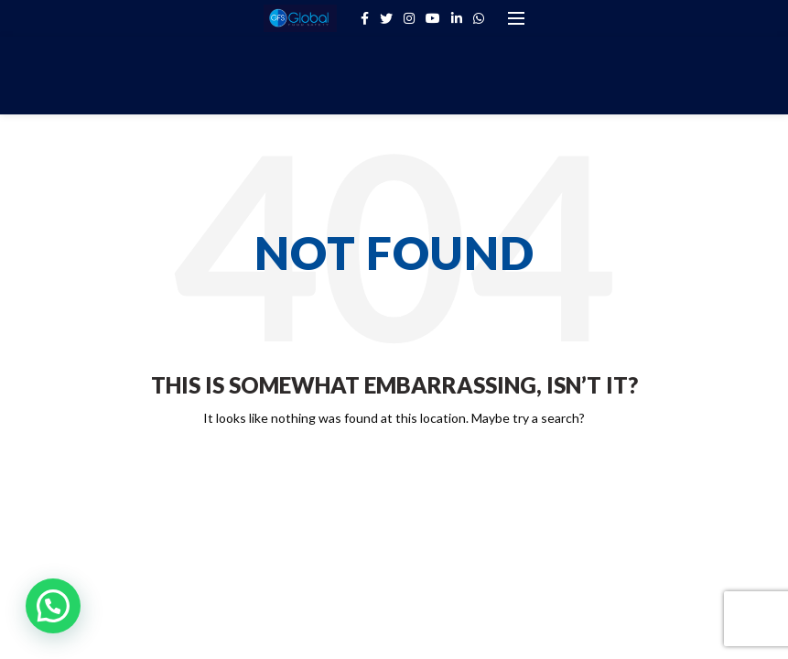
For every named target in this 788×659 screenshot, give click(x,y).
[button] (53, 605)
